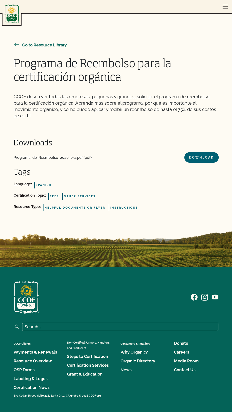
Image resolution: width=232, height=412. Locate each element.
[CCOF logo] (11, 14)
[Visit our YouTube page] (215, 296)
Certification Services (88, 365)
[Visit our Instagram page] (204, 296)
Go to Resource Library (40, 45)
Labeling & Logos (31, 378)
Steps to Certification (87, 356)
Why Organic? (134, 352)
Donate (181, 343)
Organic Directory (138, 361)
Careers (181, 352)
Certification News (32, 387)
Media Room (186, 361)
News (126, 369)
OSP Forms (24, 369)
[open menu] (225, 6)
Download (201, 157)
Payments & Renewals (35, 352)
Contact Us (185, 369)
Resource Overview (33, 361)
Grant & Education (85, 374)
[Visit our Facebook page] (194, 296)
